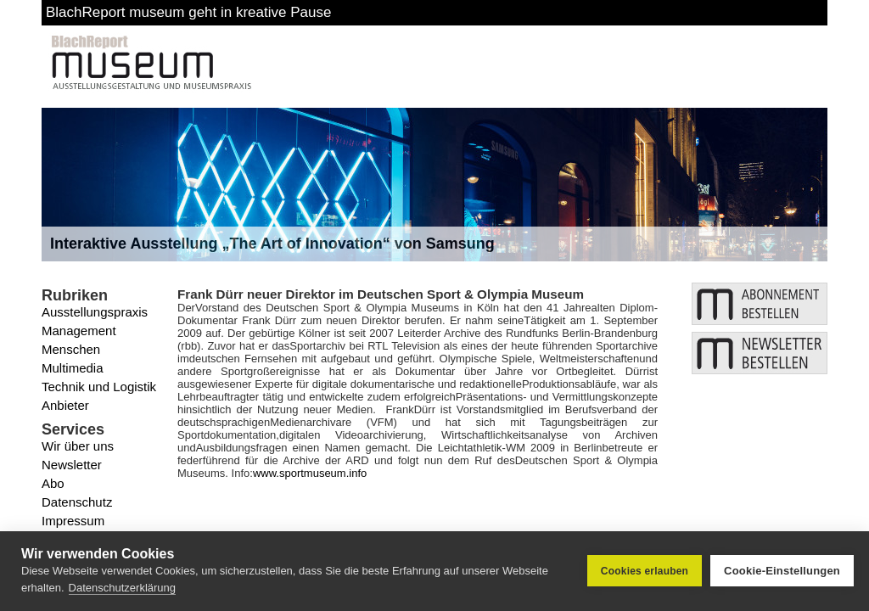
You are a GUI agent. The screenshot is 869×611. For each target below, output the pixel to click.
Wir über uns (78, 446)
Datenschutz (77, 502)
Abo (53, 483)
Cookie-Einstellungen (782, 570)
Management (79, 330)
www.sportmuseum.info (310, 473)
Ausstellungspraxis (95, 312)
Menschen (71, 349)
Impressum (73, 520)
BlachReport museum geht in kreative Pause (188, 12)
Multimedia (73, 368)
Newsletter (72, 464)
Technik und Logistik (99, 386)
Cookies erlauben (644, 571)
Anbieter (65, 405)
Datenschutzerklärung (122, 587)
